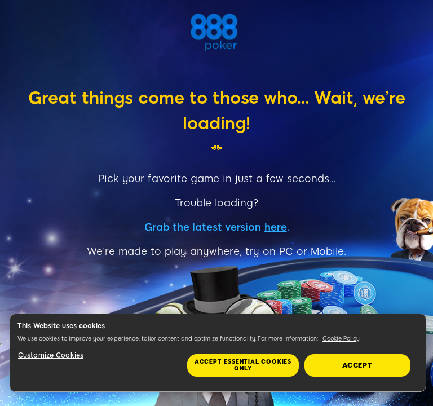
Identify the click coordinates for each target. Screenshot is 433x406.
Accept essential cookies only (243, 365)
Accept (357, 365)
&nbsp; (1, 344)
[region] (218, 353)
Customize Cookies (50, 355)
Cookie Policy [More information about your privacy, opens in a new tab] (341, 338)
